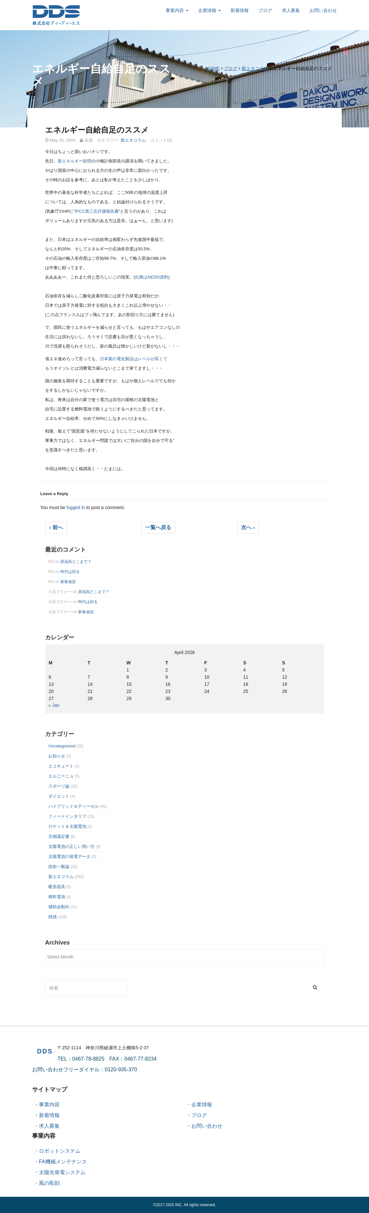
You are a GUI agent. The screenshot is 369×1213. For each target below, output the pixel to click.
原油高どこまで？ (75, 561)
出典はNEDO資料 (151, 277)
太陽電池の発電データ (69, 856)
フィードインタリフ (67, 816)
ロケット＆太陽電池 (67, 826)
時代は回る (70, 571)
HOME (213, 68)
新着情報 (240, 10)
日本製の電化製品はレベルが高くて (133, 358)
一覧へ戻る (158, 527)
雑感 (52, 916)
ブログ (265, 10)
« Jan (53, 705)
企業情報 (209, 10)
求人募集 (291, 10)
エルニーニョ (61, 776)
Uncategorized (62, 745)
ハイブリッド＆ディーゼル (73, 806)
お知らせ (56, 756)
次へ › (248, 527)
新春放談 (68, 581)
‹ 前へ (56, 527)
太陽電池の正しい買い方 (71, 846)
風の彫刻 (49, 1183)
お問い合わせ (323, 10)
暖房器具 (56, 886)
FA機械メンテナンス (63, 1161)
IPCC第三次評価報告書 (97, 211)
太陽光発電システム (62, 1172)
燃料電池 (56, 896)
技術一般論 (58, 866)
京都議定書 (58, 836)
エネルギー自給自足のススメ (97, 129)
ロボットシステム (59, 1151)
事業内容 (177, 10)
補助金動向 (58, 906)
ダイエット (58, 796)
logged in (75, 507)
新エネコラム (255, 68)
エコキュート (61, 766)
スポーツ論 (58, 786)
